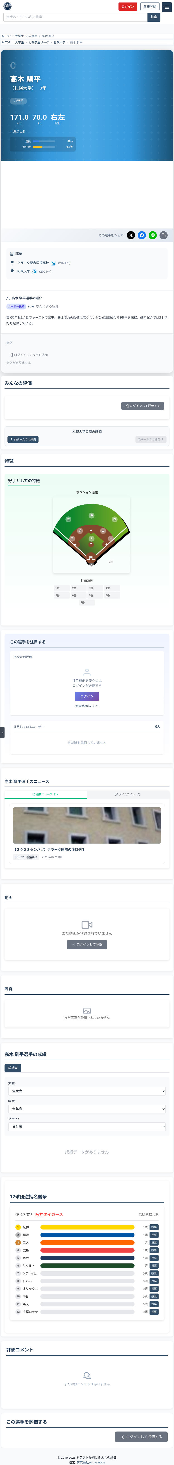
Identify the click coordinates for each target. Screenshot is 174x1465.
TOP (6, 36)
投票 (154, 1227)
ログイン (128, 6)
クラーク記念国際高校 (33, 263)
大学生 (19, 36)
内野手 (33, 36)
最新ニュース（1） (45, 794)
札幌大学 (59, 42)
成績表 (13, 1068)
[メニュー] (167, 7)
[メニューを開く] (2, 732)
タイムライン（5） (128, 794)
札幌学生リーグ (39, 42)
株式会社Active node (91, 1462)
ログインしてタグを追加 (28, 355)
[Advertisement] (87, 194)
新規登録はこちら (87, 706)
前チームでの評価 (23, 439)
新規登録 (150, 6)
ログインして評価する (142, 406)
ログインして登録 (87, 945)
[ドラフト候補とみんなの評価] (7, 6)
